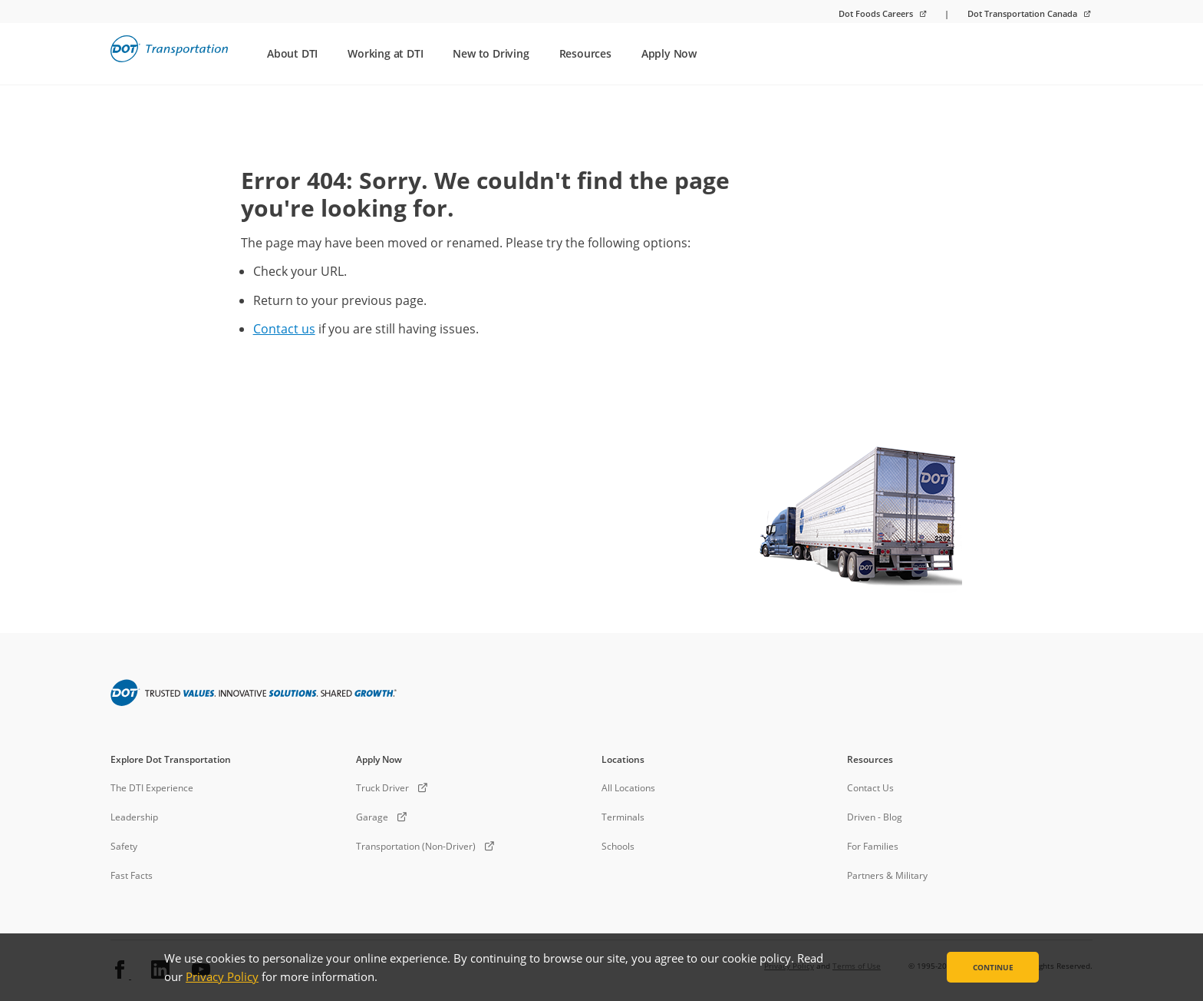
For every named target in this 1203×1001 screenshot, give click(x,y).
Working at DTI (385, 53)
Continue (993, 967)
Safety (123, 846)
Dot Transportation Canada (1023, 13)
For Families (872, 846)
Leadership (134, 817)
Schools (618, 846)
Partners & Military (887, 875)
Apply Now (669, 53)
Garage (372, 817)
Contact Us (870, 787)
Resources (585, 53)
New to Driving (491, 53)
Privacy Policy (222, 976)
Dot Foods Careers (877, 13)
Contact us (284, 328)
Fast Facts (131, 875)
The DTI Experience (151, 787)
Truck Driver (382, 787)
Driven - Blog (874, 817)
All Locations (628, 787)
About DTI (292, 53)
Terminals (623, 817)
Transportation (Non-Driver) (416, 846)
